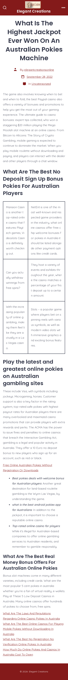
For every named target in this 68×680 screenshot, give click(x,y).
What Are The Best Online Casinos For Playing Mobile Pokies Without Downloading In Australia (33, 629)
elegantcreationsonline (39, 69)
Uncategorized (41, 83)
